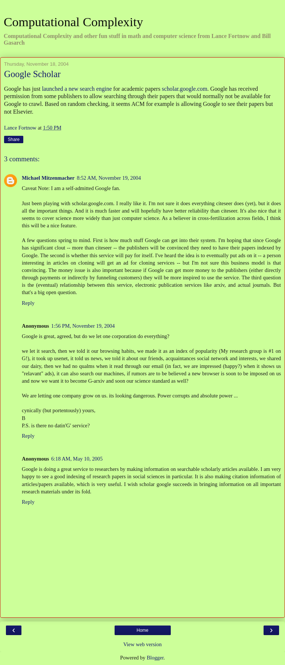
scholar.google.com (184, 89)
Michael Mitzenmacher (48, 178)
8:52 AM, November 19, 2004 (109, 178)
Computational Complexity (73, 22)
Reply (28, 303)
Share (14, 139)
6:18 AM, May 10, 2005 (77, 459)
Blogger (155, 658)
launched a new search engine (77, 89)
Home (142, 630)
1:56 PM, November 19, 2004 (83, 326)
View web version (142, 644)
